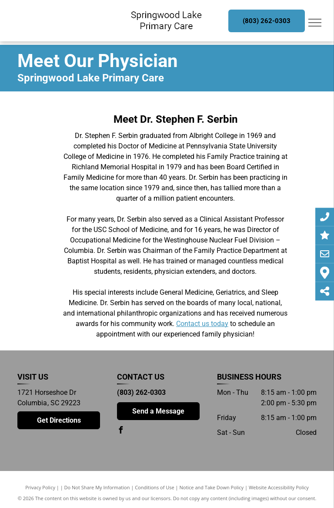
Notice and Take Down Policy (212, 487)
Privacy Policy (40, 487)
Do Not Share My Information (97, 487)
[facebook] (120, 431)
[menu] (315, 22)
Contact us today (202, 324)
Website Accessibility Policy (279, 487)
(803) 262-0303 (141, 392)
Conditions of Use (154, 487)
